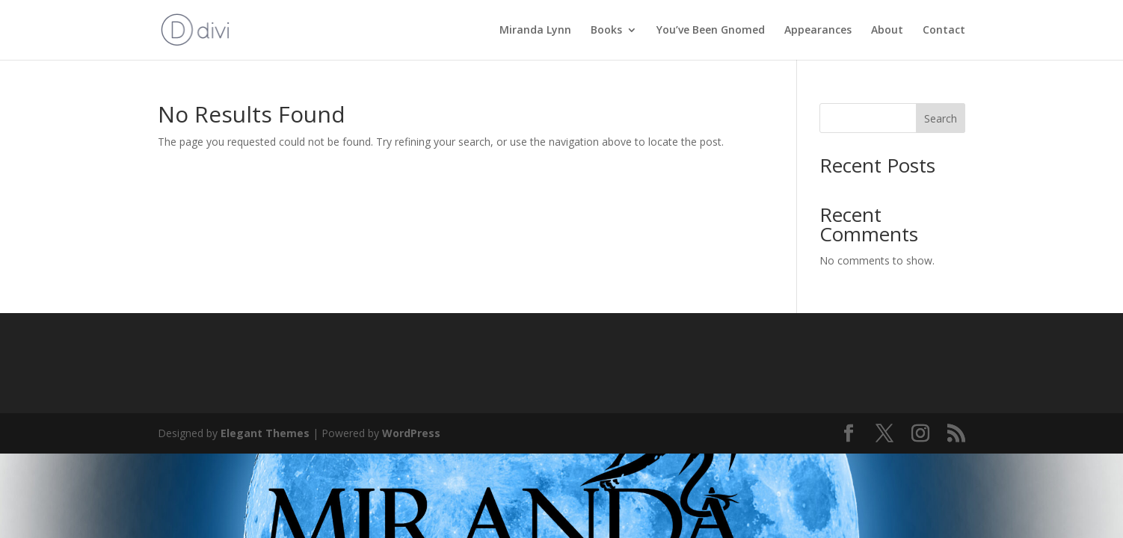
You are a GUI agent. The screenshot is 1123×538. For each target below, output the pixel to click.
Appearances (818, 31)
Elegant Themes (265, 433)
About (887, 31)
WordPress (411, 433)
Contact (944, 31)
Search (940, 118)
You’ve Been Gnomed (710, 31)
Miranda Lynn (535, 31)
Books (606, 31)
